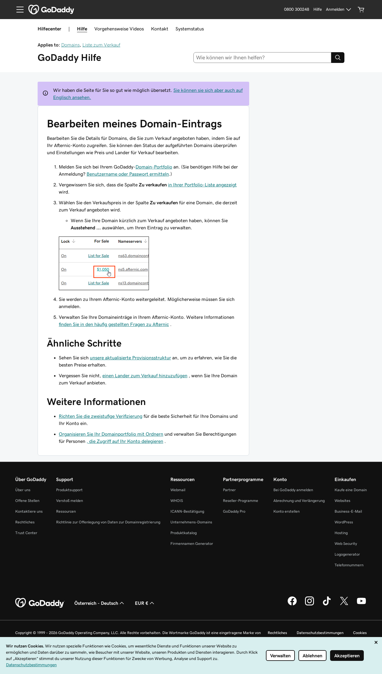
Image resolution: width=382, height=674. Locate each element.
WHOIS (176, 501)
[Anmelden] (339, 9)
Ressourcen (66, 511)
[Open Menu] (17, 9)
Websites (342, 501)
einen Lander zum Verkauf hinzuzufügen (144, 375)
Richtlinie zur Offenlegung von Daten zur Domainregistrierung (108, 522)
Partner (229, 490)
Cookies (360, 633)
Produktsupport (69, 490)
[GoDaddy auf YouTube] (361, 604)
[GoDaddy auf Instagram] (309, 604)
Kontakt (159, 28)
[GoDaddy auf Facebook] (292, 604)
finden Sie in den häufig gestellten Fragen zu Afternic (114, 324)
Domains (70, 44)
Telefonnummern (349, 565)
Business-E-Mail (348, 511)
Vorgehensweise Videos (119, 28)
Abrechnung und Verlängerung (299, 501)
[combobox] (262, 57)
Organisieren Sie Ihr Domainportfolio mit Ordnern (111, 434)
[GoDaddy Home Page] (40, 603)
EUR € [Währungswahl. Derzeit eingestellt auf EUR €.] (145, 603)
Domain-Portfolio (153, 166)
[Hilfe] (317, 9)
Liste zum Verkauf (101, 44)
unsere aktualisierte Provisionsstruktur (130, 357)
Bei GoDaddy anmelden (293, 490)
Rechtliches (25, 522)
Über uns (22, 490)
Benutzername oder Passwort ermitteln (128, 173)
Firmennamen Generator (191, 543)
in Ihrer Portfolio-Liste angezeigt (202, 184)
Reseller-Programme (240, 501)
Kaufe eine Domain (351, 490)
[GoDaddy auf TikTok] (326, 604)
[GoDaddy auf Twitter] (344, 604)
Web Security (346, 543)
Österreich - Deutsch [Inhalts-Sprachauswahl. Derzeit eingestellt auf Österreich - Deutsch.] (99, 603)
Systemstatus (189, 28)
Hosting (341, 533)
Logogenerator (347, 554)
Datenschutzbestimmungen (320, 633)
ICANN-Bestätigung (187, 511)
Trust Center (26, 533)
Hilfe (82, 28)
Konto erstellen (286, 511)
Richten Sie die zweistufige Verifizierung (100, 416)
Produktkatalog (183, 533)
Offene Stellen (27, 501)
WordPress (344, 522)
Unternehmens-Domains (191, 522)
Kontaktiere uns (29, 511)
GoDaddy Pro (234, 511)
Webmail (177, 490)
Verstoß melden (69, 501)
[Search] (337, 57)
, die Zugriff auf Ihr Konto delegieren (125, 441)
